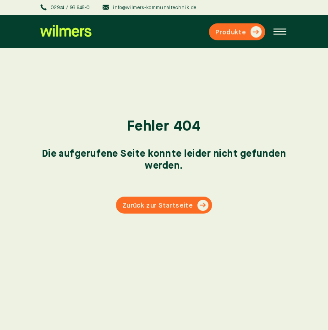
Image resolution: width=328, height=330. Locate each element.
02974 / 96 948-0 (65, 7)
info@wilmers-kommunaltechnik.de (150, 7)
